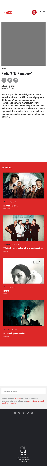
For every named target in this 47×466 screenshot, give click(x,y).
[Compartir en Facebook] (3, 80)
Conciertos (6, 336)
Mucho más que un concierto (14, 333)
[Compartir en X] (9, 80)
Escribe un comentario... (11, 391)
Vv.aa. (6, 202)
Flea (5, 287)
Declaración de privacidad (23, 459)
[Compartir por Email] (15, 80)
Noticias (5, 251)
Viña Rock (7, 244)
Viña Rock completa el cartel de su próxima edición (23, 248)
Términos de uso (23, 461)
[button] (34, 12)
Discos (5, 293)
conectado (18, 398)
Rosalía (6, 329)
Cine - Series (6, 208)
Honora (6, 291)
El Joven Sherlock (10, 206)
